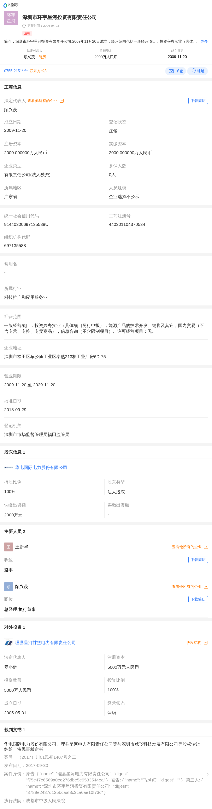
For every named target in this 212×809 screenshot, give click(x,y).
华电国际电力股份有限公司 (41, 467)
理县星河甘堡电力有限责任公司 (45, 642)
